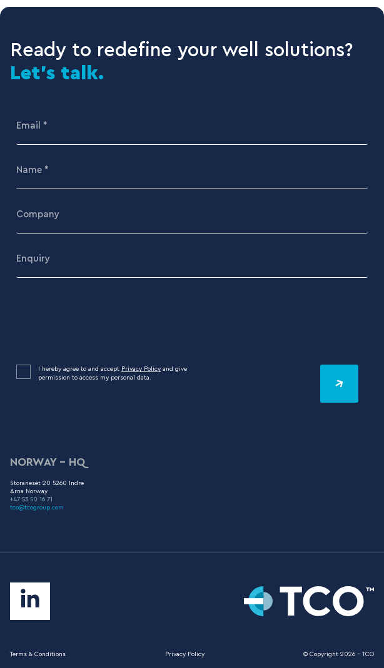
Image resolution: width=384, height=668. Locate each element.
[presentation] (111, 321)
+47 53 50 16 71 (31, 499)
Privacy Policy (141, 369)
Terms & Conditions (38, 654)
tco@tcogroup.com (37, 507)
